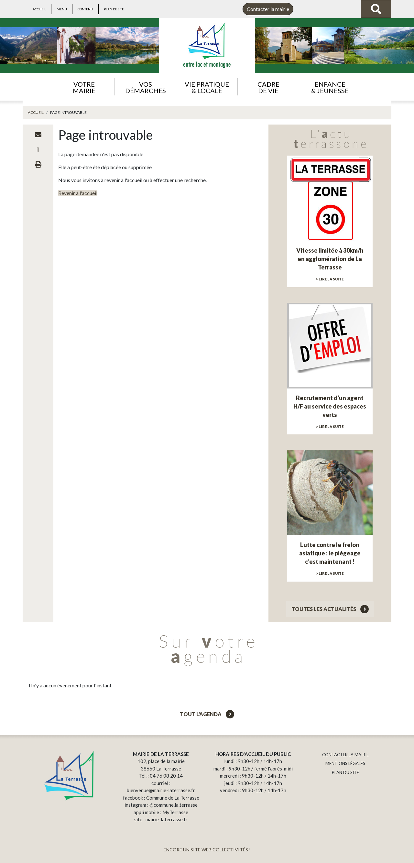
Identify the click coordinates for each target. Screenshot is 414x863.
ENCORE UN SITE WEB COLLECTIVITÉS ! (207, 849)
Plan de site (114, 9)
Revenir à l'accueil (77, 193)
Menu (62, 9)
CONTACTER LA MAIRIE (345, 754)
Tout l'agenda (207, 714)
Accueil (39, 9)
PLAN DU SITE (345, 772)
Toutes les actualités (330, 609)
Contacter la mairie (268, 9)
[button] (83, 86)
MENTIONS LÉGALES (345, 763)
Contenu (85, 9)
